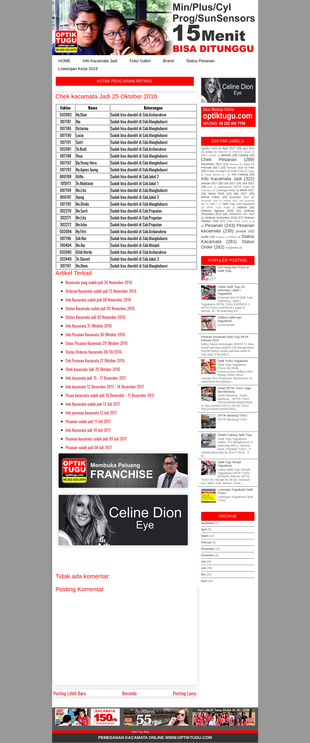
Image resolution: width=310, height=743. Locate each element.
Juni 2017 (248, 183)
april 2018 (248, 148)
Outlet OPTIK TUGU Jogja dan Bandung (234, 390)
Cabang (243, 155)
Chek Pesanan (219, 159)
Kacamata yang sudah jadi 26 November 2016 (99, 282)
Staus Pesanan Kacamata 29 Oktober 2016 (97, 343)
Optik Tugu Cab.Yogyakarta (238, 203)
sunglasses (232, 247)
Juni (203, 568)
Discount (234, 164)
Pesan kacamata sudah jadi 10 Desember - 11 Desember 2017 (110, 395)
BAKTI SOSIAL (209, 155)
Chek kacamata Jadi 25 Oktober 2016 (93, 369)
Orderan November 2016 (221, 217)
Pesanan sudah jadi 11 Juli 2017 (88, 421)
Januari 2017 (209, 183)
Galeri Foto (237, 171)
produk (241, 231)
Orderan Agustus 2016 (217, 210)
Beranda (129, 693)
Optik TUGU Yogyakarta (233, 361)
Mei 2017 (240, 193)
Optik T (213, 204)
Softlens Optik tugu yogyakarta (230, 319)
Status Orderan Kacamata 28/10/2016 (94, 352)
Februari (206, 542)
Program (220, 237)
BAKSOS (222, 152)
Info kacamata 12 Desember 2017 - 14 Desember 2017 (105, 387)
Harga (251, 171)
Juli (203, 561)
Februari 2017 (210, 167)
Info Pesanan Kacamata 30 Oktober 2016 (95, 334)
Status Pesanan (200, 60)
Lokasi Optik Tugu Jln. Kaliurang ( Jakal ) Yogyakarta (232, 290)
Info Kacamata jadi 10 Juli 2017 (88, 430)
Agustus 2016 (209, 148)
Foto (251, 167)
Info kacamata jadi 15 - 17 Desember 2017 (96, 378)
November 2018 (209, 200)
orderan (242, 207)
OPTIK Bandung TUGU (232, 415)
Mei (203, 574)
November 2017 (239, 197)
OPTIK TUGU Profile (218, 207)
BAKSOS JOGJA (241, 152)
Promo (232, 237)
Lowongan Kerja (225, 190)
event (247, 164)
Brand (168, 60)
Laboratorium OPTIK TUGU (234, 186)
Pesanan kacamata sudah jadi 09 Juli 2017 (96, 439)
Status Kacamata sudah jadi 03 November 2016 (100, 308)
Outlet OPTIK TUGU (237, 221)
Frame (210, 171)
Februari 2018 (235, 167)
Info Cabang (240, 174)
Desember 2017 (211, 164)
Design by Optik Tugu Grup (164, 731)
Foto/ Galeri (140, 60)
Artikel (208, 152)
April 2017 (228, 148)
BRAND (226, 155)
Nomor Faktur (210, 197)
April (204, 529)
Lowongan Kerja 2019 (78, 68)
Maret (204, 535)
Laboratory (206, 190)
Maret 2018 (216, 193)
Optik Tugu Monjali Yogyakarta (229, 464)
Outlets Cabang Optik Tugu (235, 434)
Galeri (222, 171)
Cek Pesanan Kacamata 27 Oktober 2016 (95, 360)
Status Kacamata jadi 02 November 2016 (95, 317)
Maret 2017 (247, 190)
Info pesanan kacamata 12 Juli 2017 (91, 413)
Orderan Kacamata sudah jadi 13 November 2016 (101, 291)
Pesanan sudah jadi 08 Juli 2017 (89, 447)
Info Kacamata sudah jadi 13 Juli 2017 (93, 404)
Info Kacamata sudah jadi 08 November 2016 (98, 300)
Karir (209, 187)
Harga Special (212, 174)
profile (205, 236)
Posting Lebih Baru (69, 693)
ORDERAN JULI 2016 (241, 214)
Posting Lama (184, 693)
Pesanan (214, 225)
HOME (64, 60)
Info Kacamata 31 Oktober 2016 (89, 326)
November (207, 523)
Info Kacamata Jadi (100, 60)
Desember (207, 548)
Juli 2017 (229, 183)
